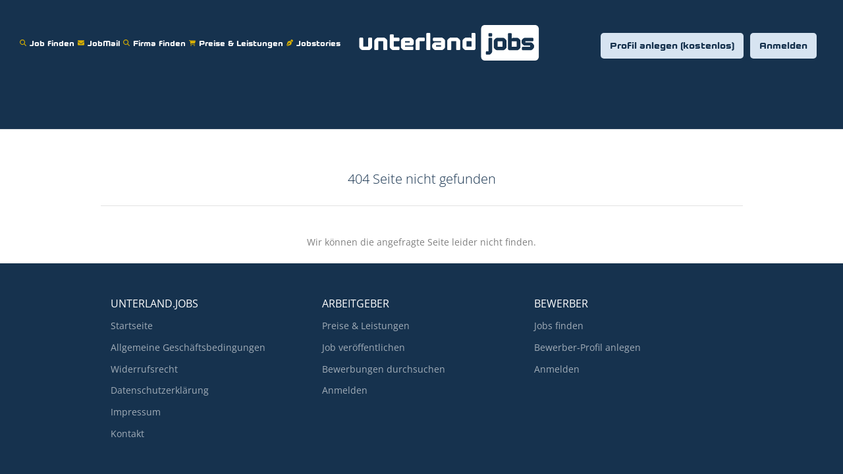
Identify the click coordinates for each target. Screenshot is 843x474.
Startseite (132, 325)
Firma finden (156, 35)
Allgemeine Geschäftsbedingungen (188, 347)
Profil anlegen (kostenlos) (672, 46)
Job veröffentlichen (363, 347)
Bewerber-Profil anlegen (587, 347)
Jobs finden (559, 325)
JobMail (100, 35)
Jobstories (315, 35)
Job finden (49, 35)
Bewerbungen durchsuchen (383, 369)
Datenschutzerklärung (160, 390)
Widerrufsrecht (144, 369)
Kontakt (127, 433)
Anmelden (783, 46)
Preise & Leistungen (237, 35)
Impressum (136, 412)
